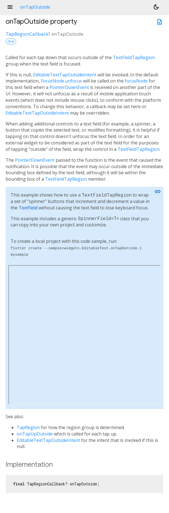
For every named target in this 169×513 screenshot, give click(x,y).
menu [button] (10, 7)
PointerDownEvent (69, 87)
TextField (28, 208)
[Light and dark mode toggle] (156, 7)
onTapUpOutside (35, 434)
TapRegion (28, 427)
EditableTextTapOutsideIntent (64, 75)
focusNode (136, 81)
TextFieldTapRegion (134, 57)
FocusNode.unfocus (61, 81)
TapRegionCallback (27, 34)
